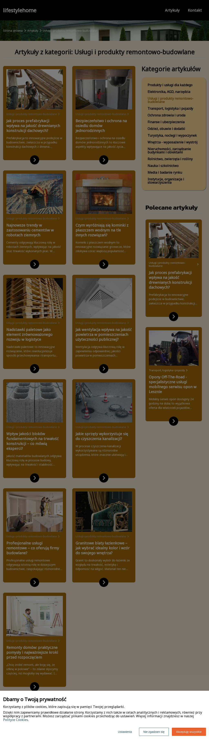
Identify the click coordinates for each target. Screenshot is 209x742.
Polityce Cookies (15, 719)
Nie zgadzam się (154, 731)
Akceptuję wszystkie (189, 731)
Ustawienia (125, 731)
